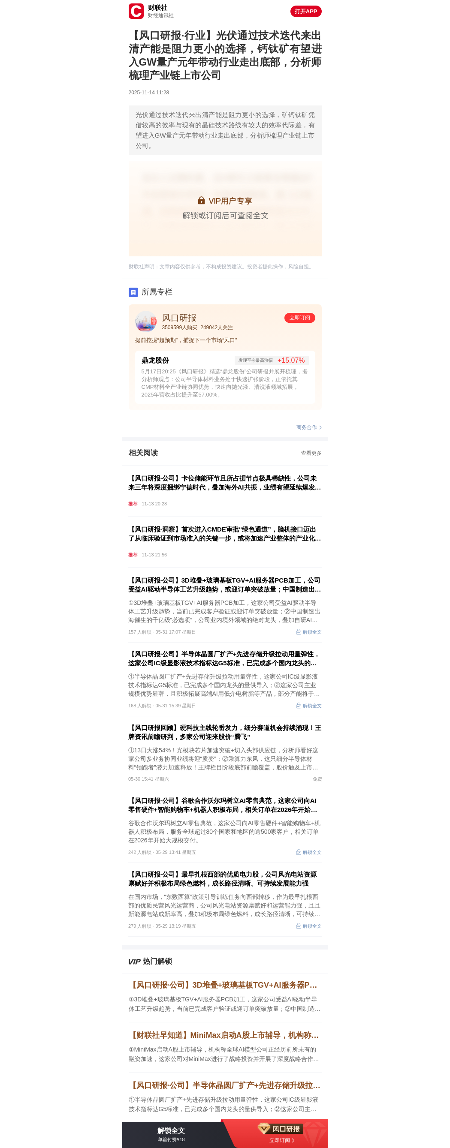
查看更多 (311, 453)
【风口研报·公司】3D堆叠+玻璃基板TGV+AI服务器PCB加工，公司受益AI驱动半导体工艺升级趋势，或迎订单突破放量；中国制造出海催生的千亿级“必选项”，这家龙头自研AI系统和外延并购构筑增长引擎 (224, 585)
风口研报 (179, 317)
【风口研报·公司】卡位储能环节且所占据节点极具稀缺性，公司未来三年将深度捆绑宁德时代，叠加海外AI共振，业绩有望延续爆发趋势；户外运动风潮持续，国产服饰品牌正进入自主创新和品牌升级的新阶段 (224, 483)
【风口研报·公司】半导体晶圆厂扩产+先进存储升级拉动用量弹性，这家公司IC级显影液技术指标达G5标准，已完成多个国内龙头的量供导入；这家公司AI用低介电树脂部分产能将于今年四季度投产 (224, 658)
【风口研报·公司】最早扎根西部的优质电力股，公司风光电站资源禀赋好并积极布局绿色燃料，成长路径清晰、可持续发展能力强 (222, 879)
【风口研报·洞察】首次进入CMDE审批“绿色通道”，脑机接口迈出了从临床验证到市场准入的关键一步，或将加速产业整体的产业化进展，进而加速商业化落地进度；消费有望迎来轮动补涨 (224, 534)
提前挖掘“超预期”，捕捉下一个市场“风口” (186, 340)
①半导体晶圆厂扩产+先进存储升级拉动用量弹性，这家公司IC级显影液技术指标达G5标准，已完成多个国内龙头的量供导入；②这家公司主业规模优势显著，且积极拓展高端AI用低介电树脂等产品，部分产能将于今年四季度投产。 (224, 1105)
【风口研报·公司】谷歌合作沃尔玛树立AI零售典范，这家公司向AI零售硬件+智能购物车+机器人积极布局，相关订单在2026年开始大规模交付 (222, 805)
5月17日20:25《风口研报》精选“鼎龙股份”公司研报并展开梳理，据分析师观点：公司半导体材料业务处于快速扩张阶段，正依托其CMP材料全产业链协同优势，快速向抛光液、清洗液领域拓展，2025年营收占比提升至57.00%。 (225, 383)
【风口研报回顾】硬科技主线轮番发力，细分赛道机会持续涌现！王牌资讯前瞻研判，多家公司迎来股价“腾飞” (224, 732)
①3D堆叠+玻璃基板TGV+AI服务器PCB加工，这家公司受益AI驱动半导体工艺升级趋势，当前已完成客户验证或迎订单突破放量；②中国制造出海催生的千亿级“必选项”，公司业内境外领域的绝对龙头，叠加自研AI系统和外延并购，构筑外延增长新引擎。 (225, 1004)
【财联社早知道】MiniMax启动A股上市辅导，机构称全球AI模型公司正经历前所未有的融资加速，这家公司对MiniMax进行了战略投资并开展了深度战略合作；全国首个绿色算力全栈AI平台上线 (225, 1035)
